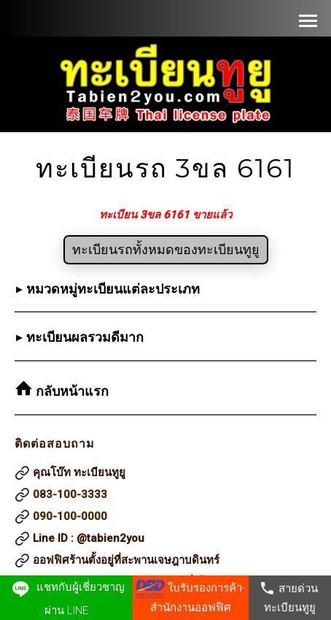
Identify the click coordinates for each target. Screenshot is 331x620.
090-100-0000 (70, 516)
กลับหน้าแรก (70, 391)
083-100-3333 (70, 494)
